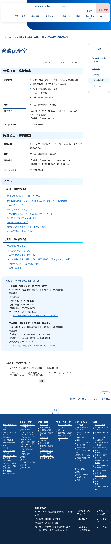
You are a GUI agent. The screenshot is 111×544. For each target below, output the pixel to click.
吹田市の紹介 (100, 415)
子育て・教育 (20, 16)
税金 (4, 420)
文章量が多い (38, 375)
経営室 (96, 75)
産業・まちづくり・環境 (82, 413)
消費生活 (79, 470)
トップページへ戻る (100, 399)
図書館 (23, 449)
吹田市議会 (99, 430)
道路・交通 (80, 437)
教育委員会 (25, 458)
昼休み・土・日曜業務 (83, 518)
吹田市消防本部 (82, 467)
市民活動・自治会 (10, 453)
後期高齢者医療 (9, 433)
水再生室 (97, 86)
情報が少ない (19, 375)
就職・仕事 (7, 450)
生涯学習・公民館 (28, 452)
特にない (16, 372)
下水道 (5, 438)
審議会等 (98, 463)
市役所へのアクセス (83, 502)
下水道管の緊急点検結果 (18, 251)
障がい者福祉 (45, 433)
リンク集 (102, 517)
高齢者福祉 (44, 428)
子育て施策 (25, 444)
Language (63, 6)
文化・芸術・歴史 (65, 415)
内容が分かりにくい (36, 372)
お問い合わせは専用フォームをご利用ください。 (35, 316)
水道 (4, 435)
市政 (101, 16)
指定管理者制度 (101, 460)
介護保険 (43, 430)
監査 (96, 474)
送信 (42, 381)
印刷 (103, 393)
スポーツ (61, 417)
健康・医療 (44, 415)
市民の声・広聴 (101, 445)
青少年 (23, 455)
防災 (78, 462)
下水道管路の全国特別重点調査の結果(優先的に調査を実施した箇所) (39, 259)
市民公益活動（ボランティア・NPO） (65, 428)
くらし (6, 16)
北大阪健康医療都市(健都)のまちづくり (47, 448)
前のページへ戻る (78, 399)
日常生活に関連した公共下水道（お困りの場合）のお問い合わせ (37, 201)
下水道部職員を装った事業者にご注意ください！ (30, 214)
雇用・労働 (80, 427)
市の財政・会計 (101, 437)
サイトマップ (103, 510)
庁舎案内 (83, 509)
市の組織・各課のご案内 (35, 37)
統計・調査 (99, 468)
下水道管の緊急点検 (16, 246)
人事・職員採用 (101, 466)
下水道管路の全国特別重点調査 (21, 255)
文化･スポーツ (51, 16)
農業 (78, 430)
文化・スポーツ (63, 412)
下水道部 (52, 37)
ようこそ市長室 (101, 427)
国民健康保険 (8, 430)
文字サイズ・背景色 (42, 6)
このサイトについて (103, 502)
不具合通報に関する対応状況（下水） (24, 196)
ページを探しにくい (61, 372)
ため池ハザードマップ (17, 222)
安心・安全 (90, 16)
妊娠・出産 (25, 420)
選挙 (96, 471)
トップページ (10, 37)
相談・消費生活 (9, 464)
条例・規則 (99, 448)
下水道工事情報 (14, 268)
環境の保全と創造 (83, 445)
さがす (89, 11)
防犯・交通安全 (82, 465)
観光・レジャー (64, 420)
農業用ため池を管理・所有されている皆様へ (27, 227)
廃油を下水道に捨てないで (19, 209)
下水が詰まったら (15, 205)
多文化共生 (7, 461)
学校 (23, 447)
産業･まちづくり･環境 (71, 16)
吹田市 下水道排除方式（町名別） (23, 218)
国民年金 (6, 427)
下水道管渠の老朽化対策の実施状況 (23, 264)
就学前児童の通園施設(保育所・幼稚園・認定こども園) (28, 434)
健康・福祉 (35, 16)
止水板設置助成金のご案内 (19, 231)
